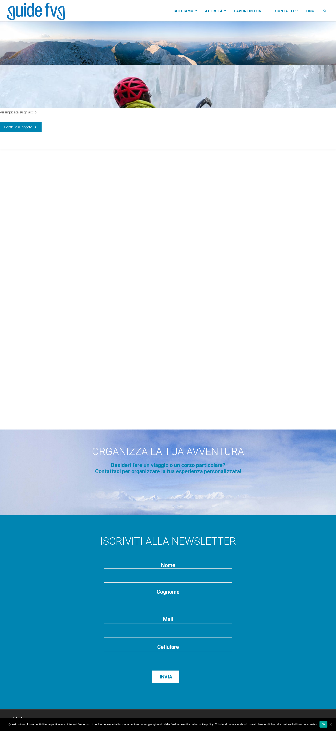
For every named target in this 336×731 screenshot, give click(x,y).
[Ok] (330, 724)
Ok (323, 724)
